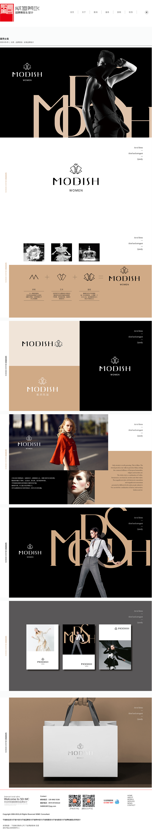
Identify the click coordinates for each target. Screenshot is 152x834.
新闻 (119, 12)
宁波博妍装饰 (30, 826)
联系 (131, 12)
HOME (129, 796)
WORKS (130, 799)
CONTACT (131, 805)
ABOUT (130, 798)
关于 (84, 12)
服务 (107, 12)
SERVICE (131, 801)
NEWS (129, 803)
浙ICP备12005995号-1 (11, 828)
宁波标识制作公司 (18, 826)
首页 (72, 12)
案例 (96, 12)
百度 (37, 826)
